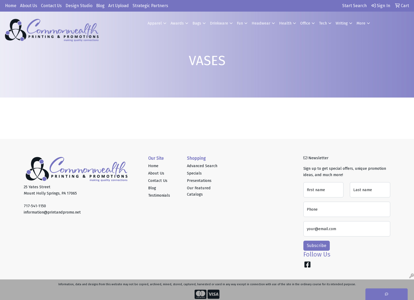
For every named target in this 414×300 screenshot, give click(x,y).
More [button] (360, 23)
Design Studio (78, 5)
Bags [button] (196, 23)
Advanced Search (202, 165)
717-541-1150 (35, 206)
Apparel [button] (155, 23)
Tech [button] (323, 23)
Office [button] (305, 23)
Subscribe (316, 245)
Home (10, 5)
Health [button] (285, 23)
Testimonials (159, 195)
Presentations (199, 180)
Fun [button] (240, 23)
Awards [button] (177, 23)
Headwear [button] (261, 23)
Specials (194, 173)
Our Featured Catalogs (199, 191)
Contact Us (51, 5)
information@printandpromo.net (52, 212)
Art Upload (118, 5)
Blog (100, 5)
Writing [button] (342, 23)
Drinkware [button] (219, 23)
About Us (28, 5)
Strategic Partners (150, 5)
